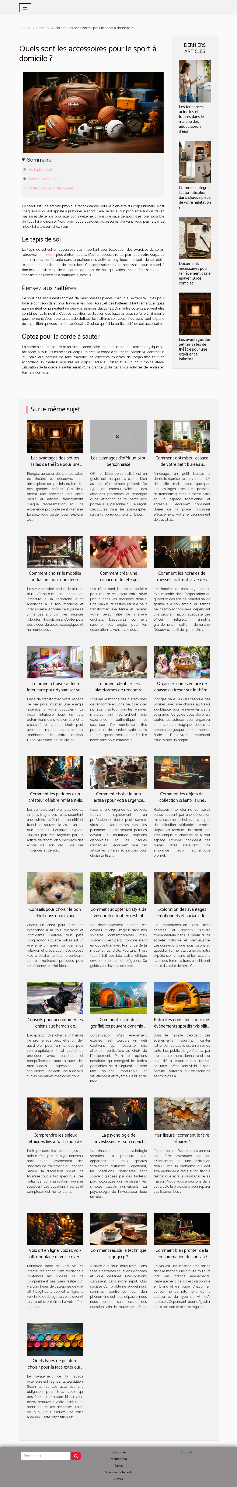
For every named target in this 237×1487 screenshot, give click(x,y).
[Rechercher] (45, 1456)
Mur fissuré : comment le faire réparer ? (181, 1138)
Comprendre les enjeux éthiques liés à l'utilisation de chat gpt (55, 1142)
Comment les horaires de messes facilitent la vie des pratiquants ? (182, 580)
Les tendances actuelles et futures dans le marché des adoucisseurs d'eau (191, 119)
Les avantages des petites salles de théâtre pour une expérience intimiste (195, 349)
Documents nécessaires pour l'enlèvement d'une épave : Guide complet (194, 273)
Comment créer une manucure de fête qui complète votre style (118, 580)
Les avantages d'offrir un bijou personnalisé (118, 461)
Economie (118, 1452)
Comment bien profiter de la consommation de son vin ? (182, 1254)
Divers (41, 28)
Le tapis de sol (40, 170)
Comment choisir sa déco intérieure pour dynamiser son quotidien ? (55, 690)
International (118, 1459)
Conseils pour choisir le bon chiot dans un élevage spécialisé (55, 916)
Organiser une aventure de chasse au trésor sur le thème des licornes (182, 690)
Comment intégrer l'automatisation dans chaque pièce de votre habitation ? (195, 198)
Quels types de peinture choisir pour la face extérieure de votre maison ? (55, 1367)
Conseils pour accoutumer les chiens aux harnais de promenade (55, 1026)
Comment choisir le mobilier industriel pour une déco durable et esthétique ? (55, 580)
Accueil (25, 28)
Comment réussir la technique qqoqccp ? (118, 1254)
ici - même (46, 255)
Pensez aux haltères (44, 179)
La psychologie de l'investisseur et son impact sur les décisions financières (118, 1142)
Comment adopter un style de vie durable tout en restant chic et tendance (119, 916)
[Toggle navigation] (25, 7)
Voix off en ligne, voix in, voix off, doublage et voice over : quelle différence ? (55, 1257)
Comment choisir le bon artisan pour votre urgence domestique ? (118, 800)
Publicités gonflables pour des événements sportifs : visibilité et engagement (182, 1026)
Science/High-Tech (118, 1472)
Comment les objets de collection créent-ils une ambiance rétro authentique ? (181, 800)
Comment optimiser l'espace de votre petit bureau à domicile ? (182, 465)
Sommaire (39, 160)
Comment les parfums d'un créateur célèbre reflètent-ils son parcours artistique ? (55, 800)
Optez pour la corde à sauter (51, 188)
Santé (118, 1466)
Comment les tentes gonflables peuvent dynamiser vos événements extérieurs (118, 1026)
